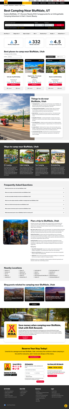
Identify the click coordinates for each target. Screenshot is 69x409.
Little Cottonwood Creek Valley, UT (41, 275)
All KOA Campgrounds (9, 392)
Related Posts (61, 33)
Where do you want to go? (10, 22)
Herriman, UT (7, 272)
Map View (60, 56)
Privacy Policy (54, 391)
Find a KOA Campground (9, 391)
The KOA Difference (24, 391)
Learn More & (25, 338)
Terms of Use (54, 392)
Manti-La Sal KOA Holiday (55, 76)
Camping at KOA (35, 3)
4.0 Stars (62, 60)
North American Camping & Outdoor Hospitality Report (42, 393)
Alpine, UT (7, 275)
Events (18, 88)
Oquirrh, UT (37, 277)
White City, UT (22, 272)
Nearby (52, 33)
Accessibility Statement (56, 394)
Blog (41, 0)
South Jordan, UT (38, 270)
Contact (9, 88)
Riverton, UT (7, 270)
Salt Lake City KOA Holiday (13, 76)
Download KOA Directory (40, 398)
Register (22, 27)
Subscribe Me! (40, 381)
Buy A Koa (50, 0)
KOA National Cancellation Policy (57, 395)
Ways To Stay (43, 3)
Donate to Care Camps (9, 395)
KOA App (45, 0)
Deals (57, 3)
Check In (36, 22)
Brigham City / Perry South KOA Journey (34, 77)
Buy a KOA (38, 401)
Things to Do (16, 33)
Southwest (17, 5)
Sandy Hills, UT (52, 272)
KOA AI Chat (32, 0)
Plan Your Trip (43, 33)
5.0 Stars (41, 60)
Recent (55, 0)
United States (11, 5)
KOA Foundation (23, 392)
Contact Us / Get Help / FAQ (41, 396)
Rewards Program (51, 3)
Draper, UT (22, 270)
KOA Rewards (7, 394)
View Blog (34, 304)
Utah (20, 5)
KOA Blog (37, 391)
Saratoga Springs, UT (53, 275)
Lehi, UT (6, 273)
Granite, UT (22, 275)
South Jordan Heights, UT (54, 270)
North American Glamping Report (42, 395)
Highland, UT (51, 273)
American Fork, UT (23, 277)
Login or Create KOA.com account (11, 397)
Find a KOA (6, 5)
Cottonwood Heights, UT (54, 277)
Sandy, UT (36, 272)
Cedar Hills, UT (8, 277)
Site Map (37, 399)
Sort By (5, 56)
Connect (38, 0)
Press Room (23, 394)
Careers (22, 395)
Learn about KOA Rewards (58, 373)
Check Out (46, 22)
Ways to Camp (26, 33)
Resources (62, 3)
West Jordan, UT (23, 273)
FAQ (35, 33)
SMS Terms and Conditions (56, 397)
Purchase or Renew (52, 375)
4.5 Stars (20, 60)
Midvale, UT (37, 273)
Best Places (7, 33)
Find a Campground (27, 3)
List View (50, 56)
